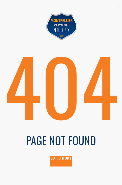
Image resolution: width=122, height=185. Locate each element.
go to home (61, 158)
